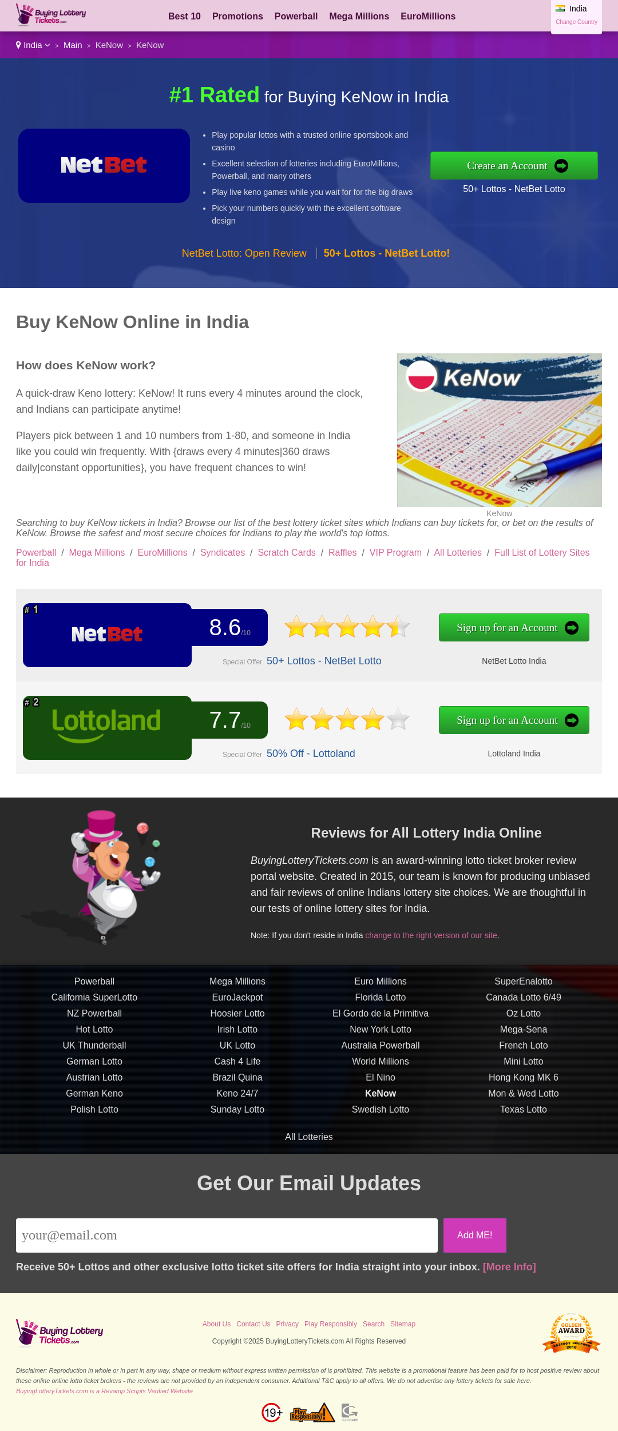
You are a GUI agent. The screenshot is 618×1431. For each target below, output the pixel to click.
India (33, 45)
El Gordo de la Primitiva (380, 1017)
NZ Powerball (94, 1017)
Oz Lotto (523, 1017)
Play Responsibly (330, 1324)
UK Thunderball (94, 1049)
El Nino (380, 1081)
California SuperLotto (94, 1001)
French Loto (523, 1049)
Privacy (287, 1324)
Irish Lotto (237, 1033)
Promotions (237, 16)
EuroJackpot (237, 1001)
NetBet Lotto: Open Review (244, 253)
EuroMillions (428, 16)
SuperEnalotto (523, 985)
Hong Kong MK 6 (523, 1081)
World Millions (380, 1065)
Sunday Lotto (237, 1113)
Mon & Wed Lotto (523, 1097)
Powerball (296, 16)
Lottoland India (503, 753)
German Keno (94, 1097)
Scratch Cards (286, 552)
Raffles (342, 552)
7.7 (223, 720)
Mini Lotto (523, 1065)
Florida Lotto (380, 1001)
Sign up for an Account (497, 627)
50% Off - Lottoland (307, 753)
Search (374, 1324)
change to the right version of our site (435, 933)
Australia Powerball (381, 1049)
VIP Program (396, 552)
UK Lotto (237, 1049)
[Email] (227, 1235)
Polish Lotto (94, 1113)
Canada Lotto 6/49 (523, 1001)
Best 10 (184, 16)
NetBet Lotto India (504, 660)
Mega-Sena (524, 1033)
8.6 (223, 627)
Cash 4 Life (238, 1065)
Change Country (576, 22)
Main (73, 45)
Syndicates (222, 552)
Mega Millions (359, 16)
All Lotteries (458, 552)
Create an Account (507, 166)
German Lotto (94, 1065)
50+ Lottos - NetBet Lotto (514, 189)
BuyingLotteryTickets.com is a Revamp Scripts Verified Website (104, 1391)
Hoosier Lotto (237, 1017)
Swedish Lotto (381, 1113)
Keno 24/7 (238, 1097)
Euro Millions (380, 985)
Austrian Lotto (94, 1081)
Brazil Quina (237, 1081)
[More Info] (509, 1267)
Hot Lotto (94, 1033)
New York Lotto (380, 1033)
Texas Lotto (523, 1113)
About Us (217, 1324)
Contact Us (253, 1324)
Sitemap (402, 1324)
